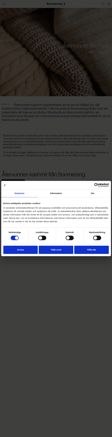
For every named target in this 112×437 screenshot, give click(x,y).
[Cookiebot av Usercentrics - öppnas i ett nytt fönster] (96, 185)
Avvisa (20, 250)
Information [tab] (56, 193)
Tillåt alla (91, 250)
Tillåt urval (56, 250)
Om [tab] (92, 193)
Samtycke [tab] (19, 193)
